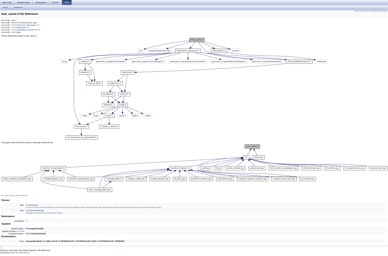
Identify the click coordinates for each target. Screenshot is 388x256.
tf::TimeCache (32, 205)
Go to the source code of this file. (14, 195)
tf (26, 221)
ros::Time (20, 231)
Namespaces (365, 11)
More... (159, 207)
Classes (357, 11)
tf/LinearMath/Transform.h (25, 30)
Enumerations (382, 11)
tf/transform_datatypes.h (25, 25)
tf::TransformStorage (35, 210)
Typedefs (374, 11)
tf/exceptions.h (20, 27)
